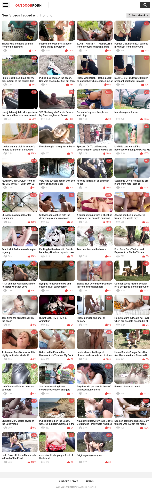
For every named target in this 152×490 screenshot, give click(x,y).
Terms (90, 481)
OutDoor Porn (72, 487)
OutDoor (28, 5)
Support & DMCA (68, 481)
